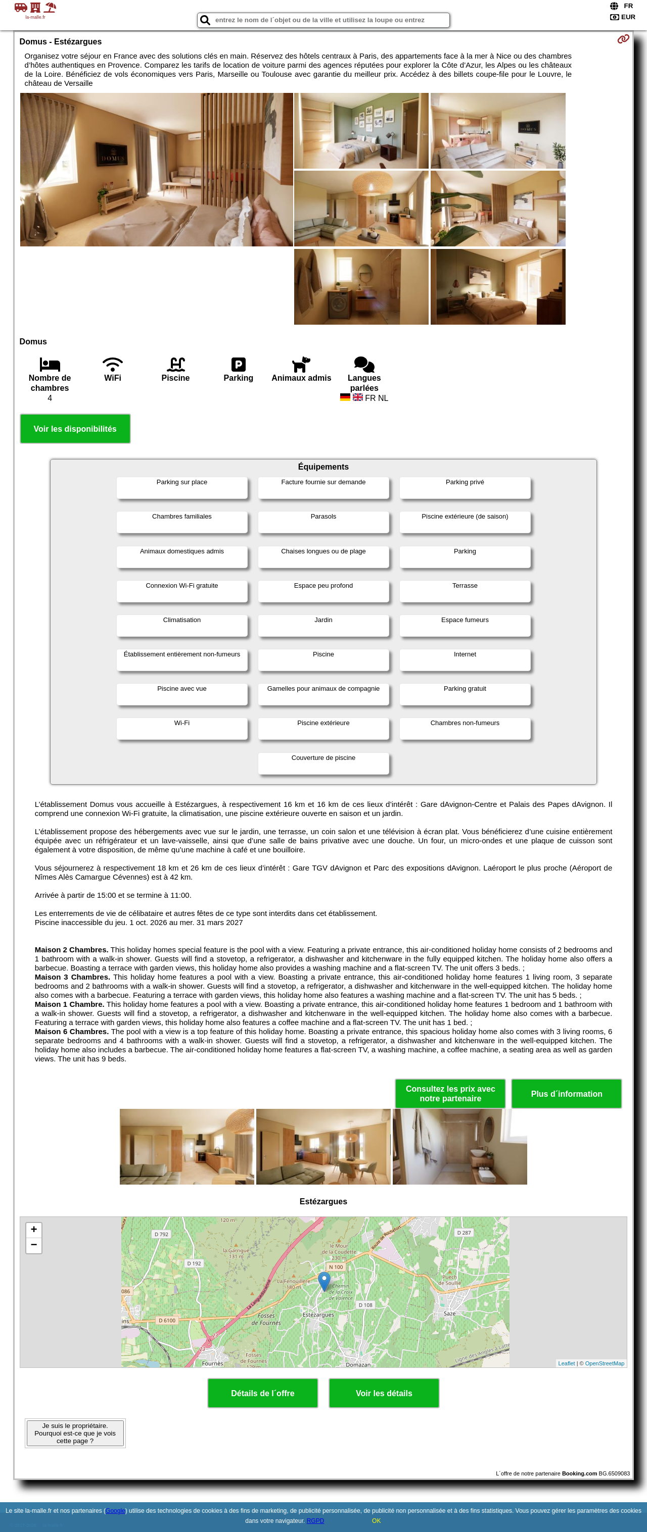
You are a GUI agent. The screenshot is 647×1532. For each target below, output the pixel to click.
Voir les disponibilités (75, 429)
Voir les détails (384, 1393)
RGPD (316, 1520)
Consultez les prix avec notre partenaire (450, 1094)
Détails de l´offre (262, 1393)
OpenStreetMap (605, 1363)
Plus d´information (567, 1094)
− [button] (33, 1245)
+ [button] (33, 1230)
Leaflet (567, 1363)
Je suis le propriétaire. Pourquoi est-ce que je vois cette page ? (75, 1433)
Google (115, 1510)
